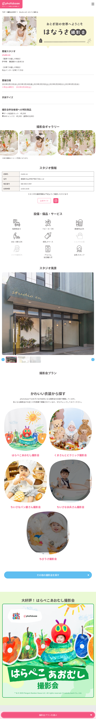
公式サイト (44, 200)
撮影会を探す (11, 12)
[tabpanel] (48, 313)
